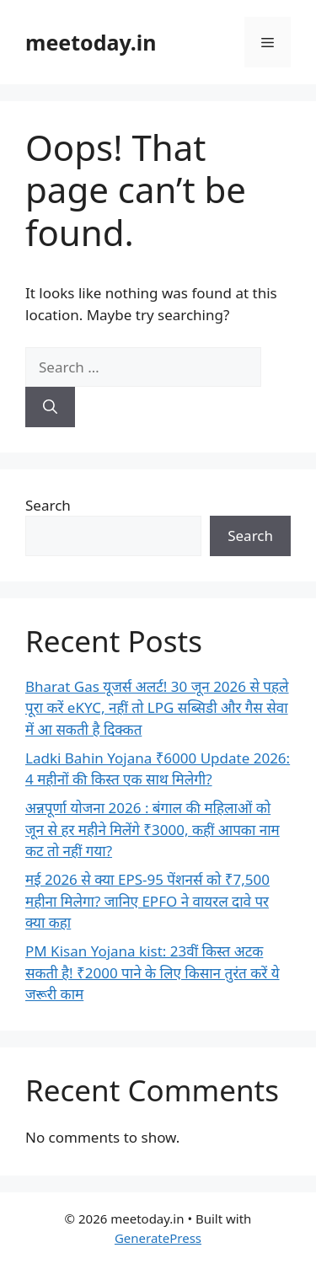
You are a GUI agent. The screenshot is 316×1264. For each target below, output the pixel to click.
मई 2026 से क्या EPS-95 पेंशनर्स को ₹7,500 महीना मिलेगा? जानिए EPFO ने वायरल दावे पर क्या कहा (147, 901)
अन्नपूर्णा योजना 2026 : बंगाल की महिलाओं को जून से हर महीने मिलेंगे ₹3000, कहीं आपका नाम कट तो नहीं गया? (152, 829)
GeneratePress (158, 1237)
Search (48, 505)
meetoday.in (91, 42)
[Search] (50, 407)
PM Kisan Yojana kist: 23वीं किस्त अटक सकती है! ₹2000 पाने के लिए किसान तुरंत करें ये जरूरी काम (152, 972)
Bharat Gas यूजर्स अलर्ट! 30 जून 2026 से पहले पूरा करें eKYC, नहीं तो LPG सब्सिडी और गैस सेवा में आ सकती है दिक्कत (157, 708)
